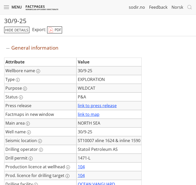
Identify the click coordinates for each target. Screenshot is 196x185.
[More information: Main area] (28, 124)
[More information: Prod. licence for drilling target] (67, 176)
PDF (54, 30)
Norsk (177, 7)
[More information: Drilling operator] (41, 150)
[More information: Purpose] (25, 89)
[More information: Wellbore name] (38, 71)
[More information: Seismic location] (40, 141)
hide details (16, 29)
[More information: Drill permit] (31, 158)
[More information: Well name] (29, 132)
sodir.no (137, 7)
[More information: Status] (21, 97)
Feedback (158, 7)
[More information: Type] (18, 80)
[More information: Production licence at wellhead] (68, 167)
